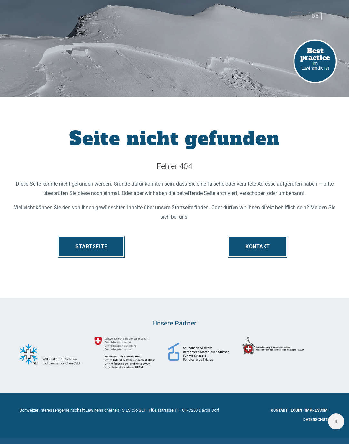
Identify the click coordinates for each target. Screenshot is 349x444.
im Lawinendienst (315, 58)
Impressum (316, 410)
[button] (333, 16)
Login (296, 410)
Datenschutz (316, 420)
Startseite (91, 246)
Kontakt (257, 246)
